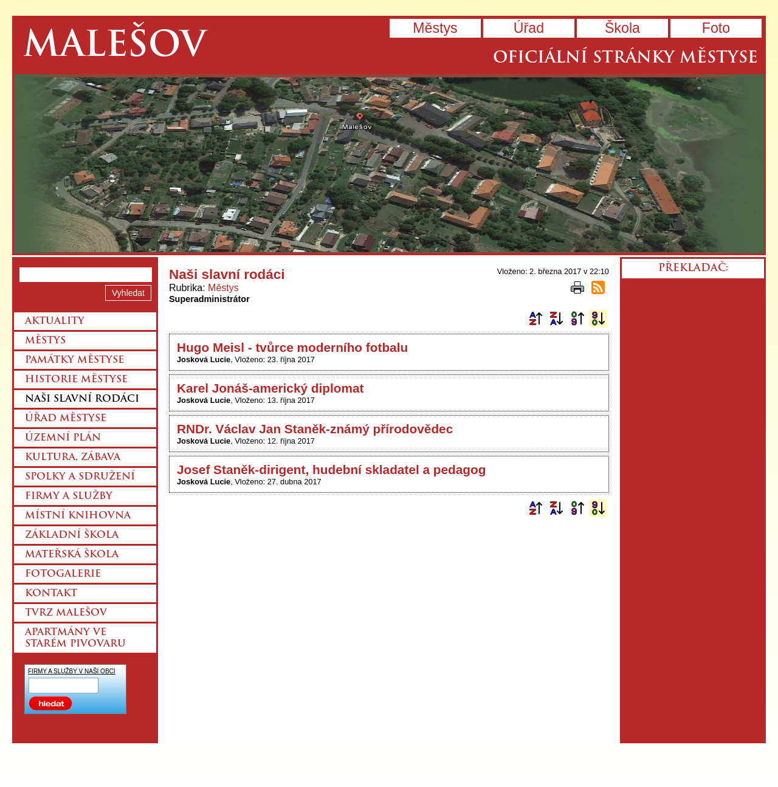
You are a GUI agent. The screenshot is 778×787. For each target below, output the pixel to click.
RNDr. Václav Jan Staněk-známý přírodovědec (315, 429)
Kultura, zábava (72, 457)
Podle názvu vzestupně (535, 318)
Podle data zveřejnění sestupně (598, 318)
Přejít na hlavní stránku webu (389, 163)
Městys (435, 28)
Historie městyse (76, 380)
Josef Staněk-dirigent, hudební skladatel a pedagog (331, 469)
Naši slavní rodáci (82, 399)
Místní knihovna (78, 516)
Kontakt (51, 594)
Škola (622, 28)
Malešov (114, 47)
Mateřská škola (72, 555)
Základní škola (72, 535)
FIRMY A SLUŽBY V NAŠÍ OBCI (71, 671)
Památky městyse (74, 360)
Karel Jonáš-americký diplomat (270, 388)
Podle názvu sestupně (556, 318)
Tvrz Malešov (66, 613)
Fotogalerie (63, 574)
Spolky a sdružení (80, 477)
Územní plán (63, 438)
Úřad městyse (65, 419)
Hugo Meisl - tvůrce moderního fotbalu (292, 347)
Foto (716, 28)
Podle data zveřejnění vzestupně (577, 318)
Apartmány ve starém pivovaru (75, 638)
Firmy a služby (68, 496)
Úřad (529, 28)
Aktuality (54, 321)
